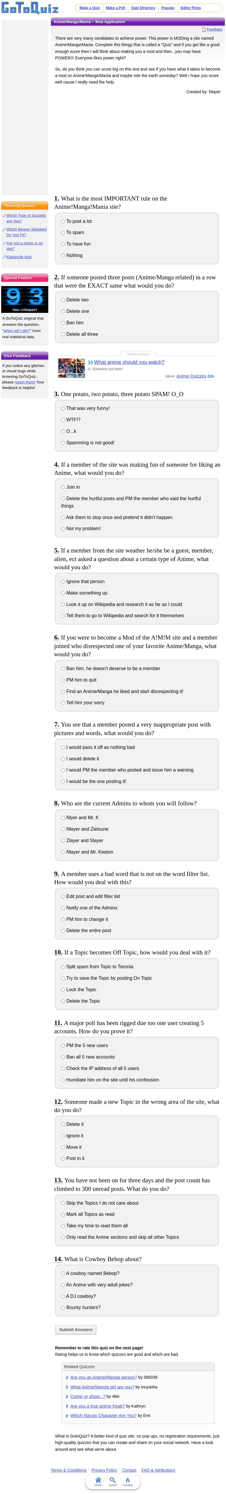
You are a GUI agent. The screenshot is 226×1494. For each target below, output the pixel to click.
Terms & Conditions (69, 1470)
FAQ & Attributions (158, 1470)
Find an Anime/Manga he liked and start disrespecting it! (122, 691)
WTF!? (70, 419)
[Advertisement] (138, 143)
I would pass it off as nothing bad (98, 747)
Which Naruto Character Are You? (103, 1415)
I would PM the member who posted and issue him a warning (127, 769)
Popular (168, 8)
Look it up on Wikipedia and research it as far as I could (121, 604)
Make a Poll (115, 8)
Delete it (72, 1124)
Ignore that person (82, 581)
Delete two (75, 299)
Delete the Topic (80, 1001)
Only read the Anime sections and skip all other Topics (120, 1237)
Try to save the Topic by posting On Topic (106, 978)
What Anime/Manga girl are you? (102, 1386)
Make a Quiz (89, 8)
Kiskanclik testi (18, 257)
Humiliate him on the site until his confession (110, 1079)
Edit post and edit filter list (90, 896)
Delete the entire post (86, 930)
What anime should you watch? (129, 362)
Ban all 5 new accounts (88, 1056)
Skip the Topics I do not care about (100, 1203)
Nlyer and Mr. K (80, 817)
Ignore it (72, 1135)
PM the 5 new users (84, 1045)
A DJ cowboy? (78, 1296)
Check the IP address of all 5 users (100, 1068)
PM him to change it (84, 919)
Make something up (84, 592)
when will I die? (16, 330)
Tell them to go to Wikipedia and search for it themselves (122, 615)
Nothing (72, 255)
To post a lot (76, 221)
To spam (72, 232)
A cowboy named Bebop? (90, 1273)
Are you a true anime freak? (97, 1405)
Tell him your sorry (82, 702)
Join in (70, 487)
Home (98, 1482)
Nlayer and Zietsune (85, 829)
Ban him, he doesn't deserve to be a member (110, 668)
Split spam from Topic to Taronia (97, 966)
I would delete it (80, 758)
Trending (127, 1482)
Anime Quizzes (191, 375)
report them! (25, 382)
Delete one (75, 311)
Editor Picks (191, 8)
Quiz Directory (143, 8)
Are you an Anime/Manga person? (103, 1377)
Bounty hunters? (81, 1307)
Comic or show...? (87, 1396)
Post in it (72, 1158)
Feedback (214, 29)
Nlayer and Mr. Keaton (87, 851)
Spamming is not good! (87, 442)
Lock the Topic (78, 989)
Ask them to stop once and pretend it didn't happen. (117, 517)
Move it (71, 1147)
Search (113, 1482)
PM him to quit (79, 679)
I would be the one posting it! (93, 781)
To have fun (76, 243)
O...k (68, 431)
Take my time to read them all (94, 1225)
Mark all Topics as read (87, 1214)
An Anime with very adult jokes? (96, 1284)
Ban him (72, 322)
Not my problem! (81, 528)
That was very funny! (85, 408)
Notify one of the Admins (89, 907)
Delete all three (79, 334)
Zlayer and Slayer (82, 840)
